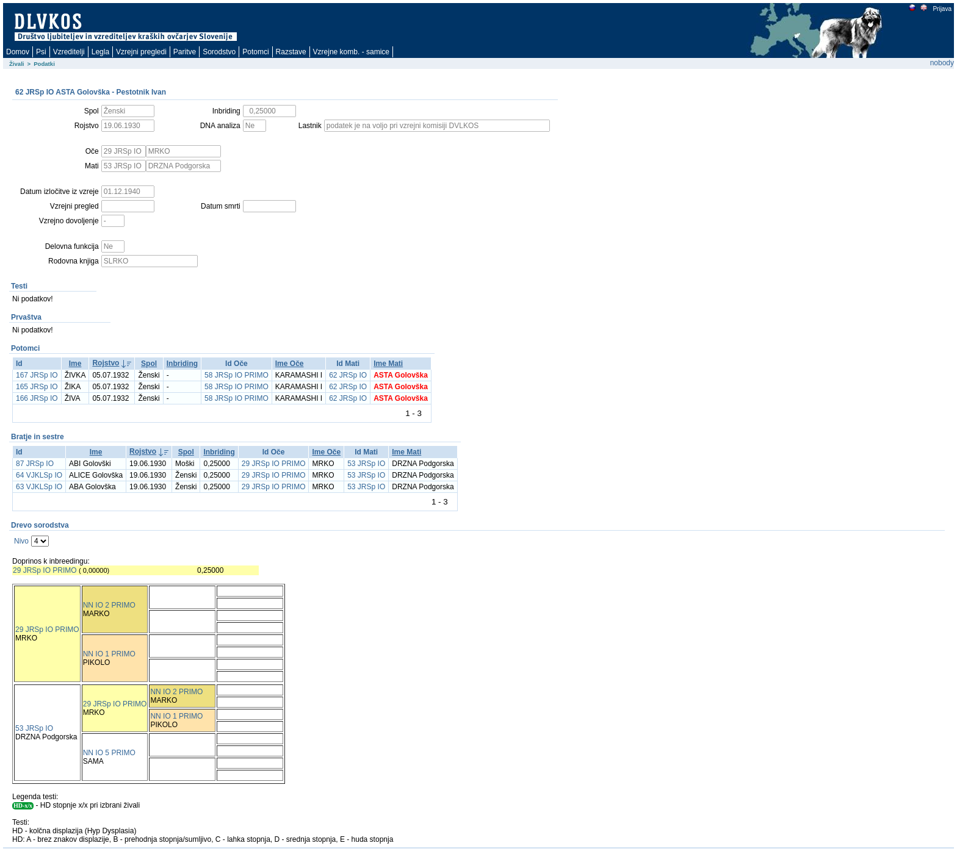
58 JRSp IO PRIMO (236, 375)
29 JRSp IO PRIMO (274, 463)
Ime (75, 363)
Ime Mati (388, 363)
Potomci (255, 52)
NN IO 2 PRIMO (109, 605)
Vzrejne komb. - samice (351, 52)
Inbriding (182, 363)
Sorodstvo (219, 52)
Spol (149, 363)
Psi (41, 52)
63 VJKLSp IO (39, 487)
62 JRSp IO (348, 375)
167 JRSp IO (37, 375)
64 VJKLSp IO (39, 475)
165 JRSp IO (37, 386)
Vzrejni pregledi (141, 52)
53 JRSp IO (366, 463)
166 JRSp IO (37, 398)
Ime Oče (289, 363)
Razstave (291, 52)
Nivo (21, 541)
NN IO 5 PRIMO (109, 752)
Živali (16, 63)
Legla (100, 52)
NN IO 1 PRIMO (109, 654)
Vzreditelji (69, 52)
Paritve (184, 52)
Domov (17, 52)
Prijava (942, 8)
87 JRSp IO (35, 463)
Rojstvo (105, 363)
